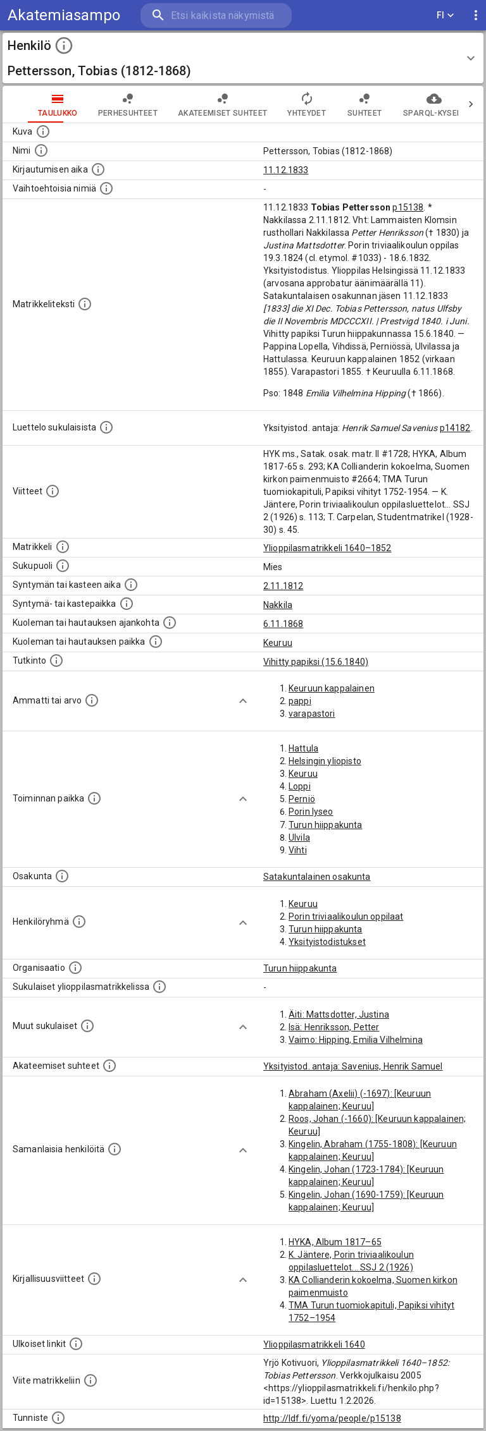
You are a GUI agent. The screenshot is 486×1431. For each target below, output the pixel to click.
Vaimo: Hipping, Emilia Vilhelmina (356, 1040)
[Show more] (243, 701)
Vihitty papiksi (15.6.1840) (315, 662)
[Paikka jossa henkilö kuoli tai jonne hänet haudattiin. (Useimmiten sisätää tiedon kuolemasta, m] (156, 641)
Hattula (303, 748)
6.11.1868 (283, 624)
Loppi (300, 786)
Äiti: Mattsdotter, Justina (339, 1014)
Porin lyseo (311, 812)
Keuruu (277, 643)
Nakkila (277, 605)
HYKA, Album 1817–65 (335, 1242)
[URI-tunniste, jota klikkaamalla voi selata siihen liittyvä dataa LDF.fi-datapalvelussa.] (58, 1418)
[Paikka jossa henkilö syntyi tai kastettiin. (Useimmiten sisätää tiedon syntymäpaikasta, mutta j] (126, 604)
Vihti (298, 850)
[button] (243, 58)
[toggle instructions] (64, 45)
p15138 (407, 207)
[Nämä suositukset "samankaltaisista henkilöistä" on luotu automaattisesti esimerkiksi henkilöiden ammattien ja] (114, 1149)
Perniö (302, 799)
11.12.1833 (286, 170)
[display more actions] (476, 15)
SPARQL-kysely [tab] (408, 104)
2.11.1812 (283, 586)
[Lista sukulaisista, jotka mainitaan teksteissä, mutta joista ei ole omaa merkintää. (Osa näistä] (87, 1026)
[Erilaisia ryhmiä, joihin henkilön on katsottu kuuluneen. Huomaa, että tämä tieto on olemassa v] (79, 921)
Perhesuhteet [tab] (102, 104)
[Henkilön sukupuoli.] (63, 566)
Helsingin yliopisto (325, 761)
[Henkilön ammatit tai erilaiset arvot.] (92, 700)
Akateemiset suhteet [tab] (197, 104)
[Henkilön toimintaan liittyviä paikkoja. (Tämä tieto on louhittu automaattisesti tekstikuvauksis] (94, 798)
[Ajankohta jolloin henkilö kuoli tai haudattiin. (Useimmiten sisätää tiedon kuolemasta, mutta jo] (169, 622)
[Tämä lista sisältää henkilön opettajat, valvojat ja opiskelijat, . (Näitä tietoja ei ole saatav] (109, 1066)
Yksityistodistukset (327, 942)
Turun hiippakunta (326, 825)
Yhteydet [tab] (281, 104)
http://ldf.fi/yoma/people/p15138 (332, 1418)
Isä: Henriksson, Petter (334, 1027)
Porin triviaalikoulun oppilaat (346, 916)
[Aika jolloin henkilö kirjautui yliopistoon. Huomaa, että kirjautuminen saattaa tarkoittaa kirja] (98, 169)
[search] (216, 15)
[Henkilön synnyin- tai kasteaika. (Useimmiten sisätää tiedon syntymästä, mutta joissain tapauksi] (131, 585)
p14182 (455, 428)
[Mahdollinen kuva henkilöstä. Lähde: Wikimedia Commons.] (43, 131)
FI (445, 15)
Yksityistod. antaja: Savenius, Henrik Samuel (353, 1066)
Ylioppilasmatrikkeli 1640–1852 (327, 548)
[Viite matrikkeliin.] (90, 1380)
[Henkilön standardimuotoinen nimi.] (41, 150)
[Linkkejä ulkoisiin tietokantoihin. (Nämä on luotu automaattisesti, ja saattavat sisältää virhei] (76, 1344)
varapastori (312, 714)
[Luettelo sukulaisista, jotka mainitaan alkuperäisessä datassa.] (106, 427)
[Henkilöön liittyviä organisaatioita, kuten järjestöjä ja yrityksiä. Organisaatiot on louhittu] (75, 968)
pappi (300, 701)
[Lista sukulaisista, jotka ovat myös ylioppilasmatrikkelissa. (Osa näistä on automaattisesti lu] (159, 987)
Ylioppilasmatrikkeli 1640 (314, 1344)
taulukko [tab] (33, 104)
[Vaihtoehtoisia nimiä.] (106, 188)
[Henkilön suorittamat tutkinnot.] (56, 660)
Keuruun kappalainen (332, 688)
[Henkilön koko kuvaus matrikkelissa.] (85, 304)
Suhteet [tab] (339, 104)
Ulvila (299, 837)
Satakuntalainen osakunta (317, 877)
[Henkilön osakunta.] (62, 876)
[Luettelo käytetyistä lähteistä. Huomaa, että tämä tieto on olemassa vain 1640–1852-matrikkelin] (52, 491)
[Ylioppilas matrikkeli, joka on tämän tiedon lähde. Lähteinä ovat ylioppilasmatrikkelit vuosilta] (63, 547)
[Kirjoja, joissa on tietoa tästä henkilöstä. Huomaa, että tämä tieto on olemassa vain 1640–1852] (94, 1279)
